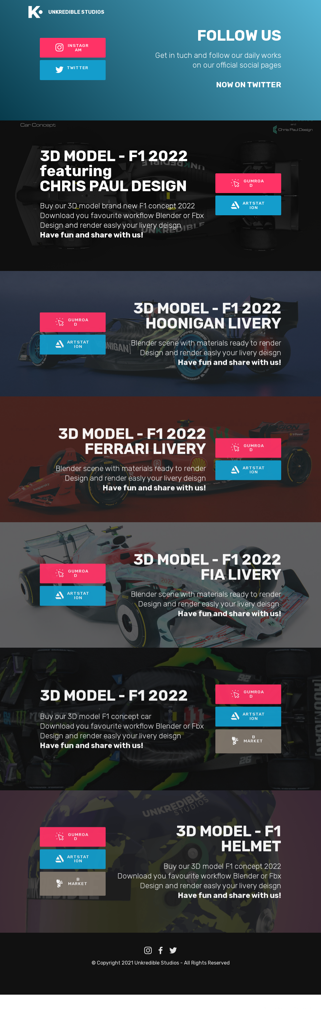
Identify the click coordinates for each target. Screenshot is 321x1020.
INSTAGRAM (71, 46)
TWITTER (72, 70)
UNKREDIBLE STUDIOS (76, 12)
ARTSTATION (248, 206)
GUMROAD (248, 182)
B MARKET (248, 770)
